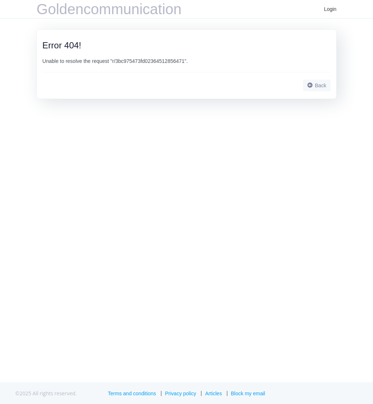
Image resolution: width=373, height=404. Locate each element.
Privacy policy (180, 393)
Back (316, 85)
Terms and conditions (132, 393)
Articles (213, 393)
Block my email (248, 393)
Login (330, 9)
